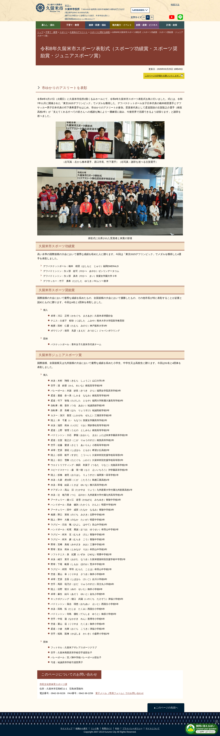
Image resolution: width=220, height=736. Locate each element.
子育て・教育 (72, 25)
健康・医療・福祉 (97, 25)
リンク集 (95, 728)
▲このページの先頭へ (166, 707)
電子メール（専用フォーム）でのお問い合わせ (119, 693)
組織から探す (82, 728)
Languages (140, 10)
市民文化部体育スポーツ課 (53, 684)
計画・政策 (171, 25)
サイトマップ (66, 728)
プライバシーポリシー (132, 728)
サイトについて (153, 728)
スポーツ (64, 32)
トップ (40, 32)
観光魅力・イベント (122, 25)
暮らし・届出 (48, 25)
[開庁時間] (69, 19)
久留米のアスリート (79, 32)
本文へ (68, 6)
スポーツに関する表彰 (100, 32)
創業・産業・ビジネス (146, 25)
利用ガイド (107, 728)
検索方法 (175, 5)
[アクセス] (120, 9)
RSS (117, 728)
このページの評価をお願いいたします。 (164, 75)
